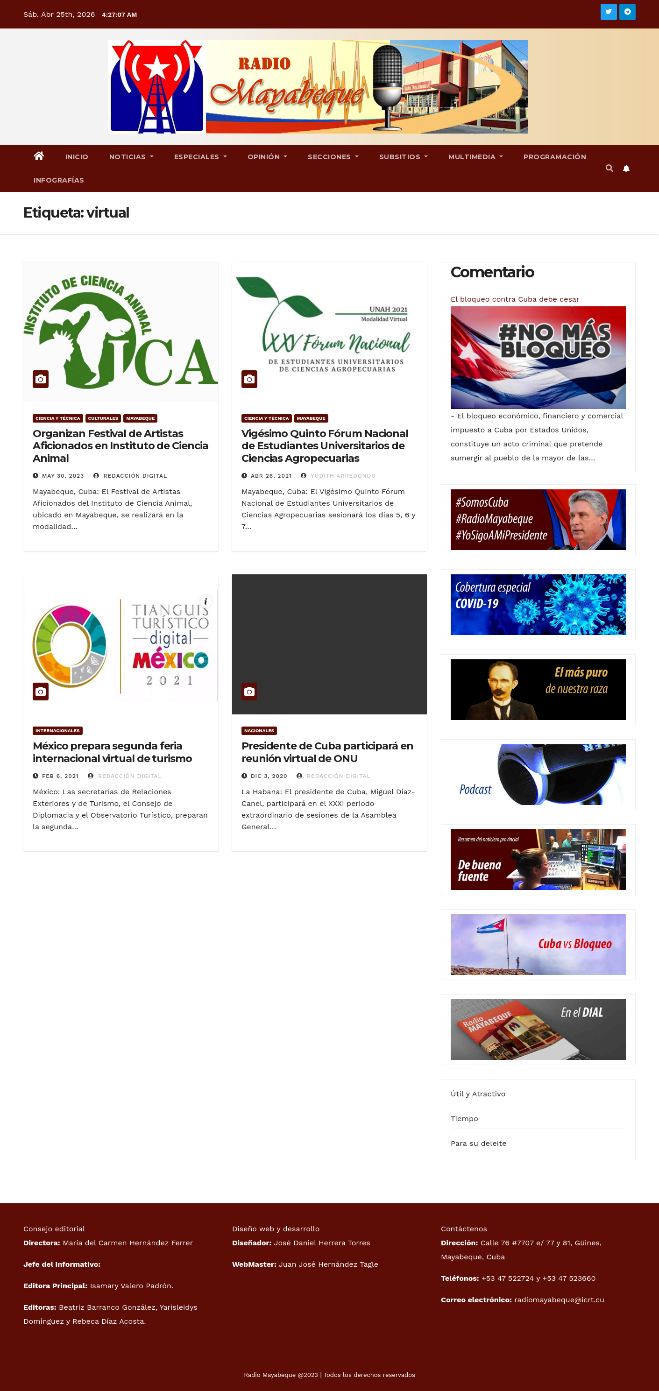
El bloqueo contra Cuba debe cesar (515, 299)
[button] (609, 168)
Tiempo (464, 1118)
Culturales (103, 418)
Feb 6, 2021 (60, 776)
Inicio (77, 157)
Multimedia (475, 157)
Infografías (59, 180)
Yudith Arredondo (338, 476)
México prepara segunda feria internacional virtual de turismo (112, 752)
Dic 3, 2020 (269, 776)
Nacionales (259, 730)
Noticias (131, 157)
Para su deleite (479, 1143)
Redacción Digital (130, 476)
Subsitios (403, 157)
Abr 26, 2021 (271, 476)
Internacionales (57, 730)
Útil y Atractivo (478, 1093)
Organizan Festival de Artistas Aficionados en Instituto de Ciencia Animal (120, 446)
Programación (555, 157)
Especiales (200, 157)
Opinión (268, 157)
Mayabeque (140, 418)
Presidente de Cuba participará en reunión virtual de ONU (327, 752)
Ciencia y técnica (57, 418)
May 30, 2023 (63, 476)
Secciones (333, 157)
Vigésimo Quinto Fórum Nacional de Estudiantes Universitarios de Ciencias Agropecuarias (324, 446)
